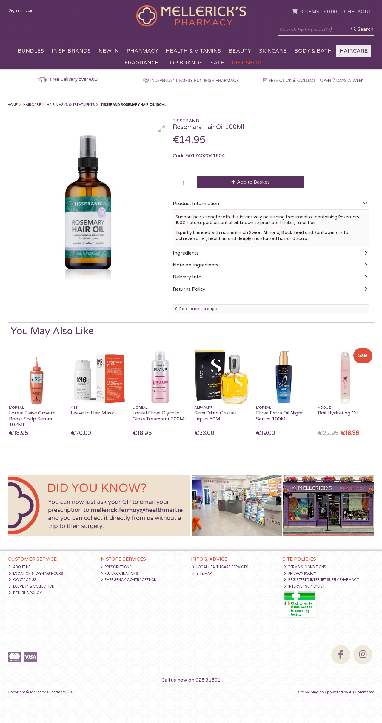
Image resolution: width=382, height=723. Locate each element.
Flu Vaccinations (119, 573)
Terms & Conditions (305, 566)
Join (29, 10)
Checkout (357, 12)
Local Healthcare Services (220, 566)
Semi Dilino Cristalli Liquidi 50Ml (215, 416)
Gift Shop (246, 63)
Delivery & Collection (31, 586)
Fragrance (141, 63)
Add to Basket (250, 182)
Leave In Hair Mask (92, 413)
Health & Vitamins (193, 51)
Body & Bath (313, 51)
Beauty (240, 51)
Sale (217, 63)
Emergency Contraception (129, 579)
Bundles (31, 51)
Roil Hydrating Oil (338, 413)
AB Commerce (361, 692)
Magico (317, 692)
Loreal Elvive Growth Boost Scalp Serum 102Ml (32, 418)
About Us (20, 566)
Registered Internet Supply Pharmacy (321, 579)
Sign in (15, 10)
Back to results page (198, 308)
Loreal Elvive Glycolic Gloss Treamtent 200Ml (159, 416)
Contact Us (22, 579)
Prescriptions (116, 566)
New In (108, 51)
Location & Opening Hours (36, 573)
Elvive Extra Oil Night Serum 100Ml (279, 416)
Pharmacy (142, 51)
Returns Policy (25, 592)
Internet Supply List (304, 586)
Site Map (202, 573)
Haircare (354, 51)
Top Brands (184, 63)
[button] (162, 128)
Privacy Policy (300, 573)
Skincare (272, 51)
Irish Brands (71, 51)
